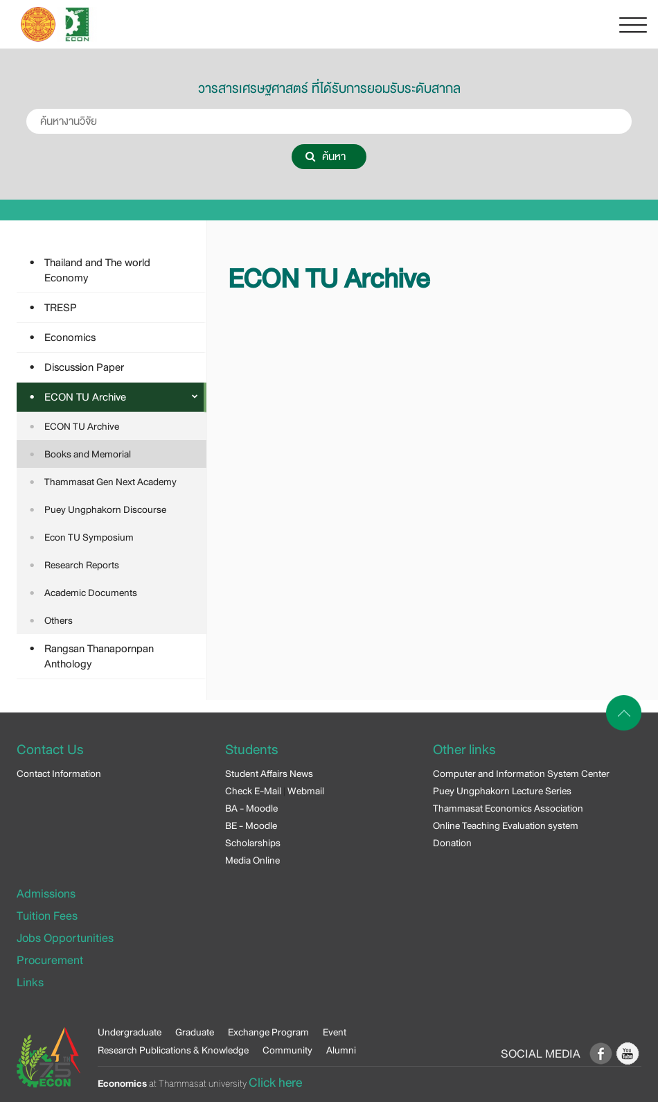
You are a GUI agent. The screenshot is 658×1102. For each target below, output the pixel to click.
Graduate (194, 1032)
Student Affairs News (269, 773)
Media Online (252, 860)
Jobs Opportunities (65, 938)
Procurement (50, 960)
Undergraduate (129, 1032)
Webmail (305, 790)
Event (334, 1032)
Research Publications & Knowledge (173, 1050)
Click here (275, 1083)
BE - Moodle (251, 825)
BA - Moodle (251, 808)
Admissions (46, 894)
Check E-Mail (253, 790)
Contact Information (59, 773)
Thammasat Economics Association (508, 808)
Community (287, 1050)
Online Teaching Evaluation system (505, 825)
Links (30, 982)
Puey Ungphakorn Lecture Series (502, 790)
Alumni (341, 1050)
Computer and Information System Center (521, 773)
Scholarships (253, 842)
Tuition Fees (47, 916)
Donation (452, 842)
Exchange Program (268, 1032)
